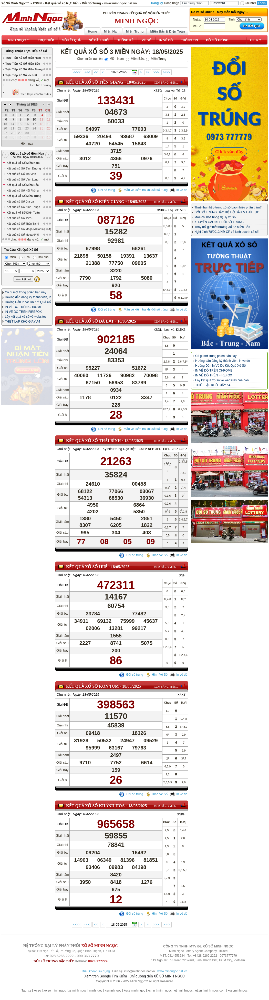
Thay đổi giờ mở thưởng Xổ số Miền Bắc (222, 227)
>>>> (166, 72)
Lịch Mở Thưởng (40, 85)
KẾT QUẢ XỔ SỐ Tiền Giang (94, 82)
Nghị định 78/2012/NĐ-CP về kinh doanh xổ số (226, 232)
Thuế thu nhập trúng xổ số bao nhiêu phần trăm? (228, 207)
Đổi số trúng (103, 190)
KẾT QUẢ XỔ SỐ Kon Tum (92, 691)
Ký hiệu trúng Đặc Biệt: (119, 449)
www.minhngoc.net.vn (172, 971)
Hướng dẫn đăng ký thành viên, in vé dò (222, 361)
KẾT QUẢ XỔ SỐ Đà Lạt (90, 321)
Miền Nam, (115, 59)
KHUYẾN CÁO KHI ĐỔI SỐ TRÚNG (219, 222)
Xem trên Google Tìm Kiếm (105, 976)
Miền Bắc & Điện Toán (167, 31)
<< (96, 72)
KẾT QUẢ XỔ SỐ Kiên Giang (95, 201)
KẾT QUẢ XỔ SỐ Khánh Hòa (95, 811)
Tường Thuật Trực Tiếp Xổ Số (25, 51)
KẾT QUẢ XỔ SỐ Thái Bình (93, 440)
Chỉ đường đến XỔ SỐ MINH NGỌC (157, 976)
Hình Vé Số (157, 560)
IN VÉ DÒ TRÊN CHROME (23, 260)
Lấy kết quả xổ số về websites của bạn (222, 380)
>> (147, 72)
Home (92, 31)
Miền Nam (111, 31)
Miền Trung (134, 31)
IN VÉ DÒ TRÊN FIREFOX (23, 265)
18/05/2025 (136, 82)
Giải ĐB (62, 100)
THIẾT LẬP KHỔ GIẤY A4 (22, 275)
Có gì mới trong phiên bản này (25, 246)
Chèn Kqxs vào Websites (31, 92)
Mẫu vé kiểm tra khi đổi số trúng (142, 190)
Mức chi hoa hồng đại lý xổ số (215, 217)
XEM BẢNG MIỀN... (166, 82)
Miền (10, 210)
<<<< (76, 72)
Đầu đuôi (41, 210)
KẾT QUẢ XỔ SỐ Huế (86, 572)
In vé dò (178, 190)
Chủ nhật (63, 90)
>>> (156, 72)
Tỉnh (24, 210)
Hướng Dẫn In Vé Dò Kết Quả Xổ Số (220, 365)
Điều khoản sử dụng (96, 971)
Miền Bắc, (135, 59)
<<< (87, 72)
